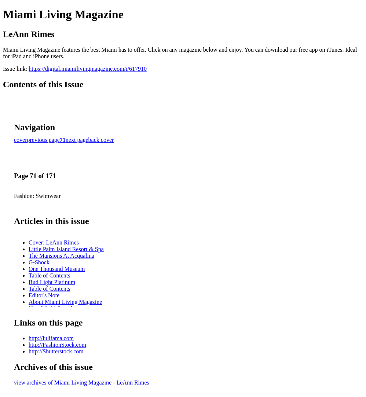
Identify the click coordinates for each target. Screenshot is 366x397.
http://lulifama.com (51, 338)
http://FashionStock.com (57, 345)
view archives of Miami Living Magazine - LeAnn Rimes (81, 382)
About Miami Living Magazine (65, 302)
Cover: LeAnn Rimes (54, 242)
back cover (101, 140)
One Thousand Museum (57, 269)
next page (77, 140)
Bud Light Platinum (52, 282)
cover (20, 140)
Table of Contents (49, 275)
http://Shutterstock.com (56, 351)
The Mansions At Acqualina (61, 256)
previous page (43, 140)
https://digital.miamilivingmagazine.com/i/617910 (88, 69)
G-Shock (39, 262)
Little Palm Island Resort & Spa (66, 249)
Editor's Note (44, 295)
